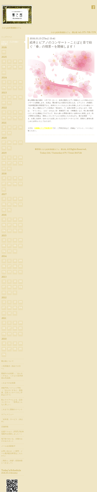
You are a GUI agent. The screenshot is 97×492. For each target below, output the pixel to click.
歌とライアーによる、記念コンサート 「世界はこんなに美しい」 (11, 402)
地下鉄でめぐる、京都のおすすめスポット (11, 440)
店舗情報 (4, 427)
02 (15, 88)
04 (3, 88)
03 (4, 52)
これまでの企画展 (8, 383)
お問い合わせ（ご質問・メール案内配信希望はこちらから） (11, 453)
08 (3, 67)
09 (20, 62)
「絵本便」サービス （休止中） (12, 421)
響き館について (7, 361)
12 (4, 62)
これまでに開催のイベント (11, 410)
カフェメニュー (7, 415)
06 (15, 67)
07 (9, 67)
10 (15, 62)
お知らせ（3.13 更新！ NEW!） (10, 43)
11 (9, 62)
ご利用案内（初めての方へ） (11, 367)
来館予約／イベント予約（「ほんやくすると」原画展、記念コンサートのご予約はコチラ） (11, 391)
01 (20, 88)
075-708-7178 (89, 33)
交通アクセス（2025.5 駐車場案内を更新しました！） (12, 433)
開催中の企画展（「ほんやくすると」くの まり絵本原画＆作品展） (12, 376)
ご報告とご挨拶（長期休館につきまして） (11, 462)
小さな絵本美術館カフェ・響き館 (53, 149)
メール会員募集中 (8, 446)
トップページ (6, 37)
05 (20, 67)
